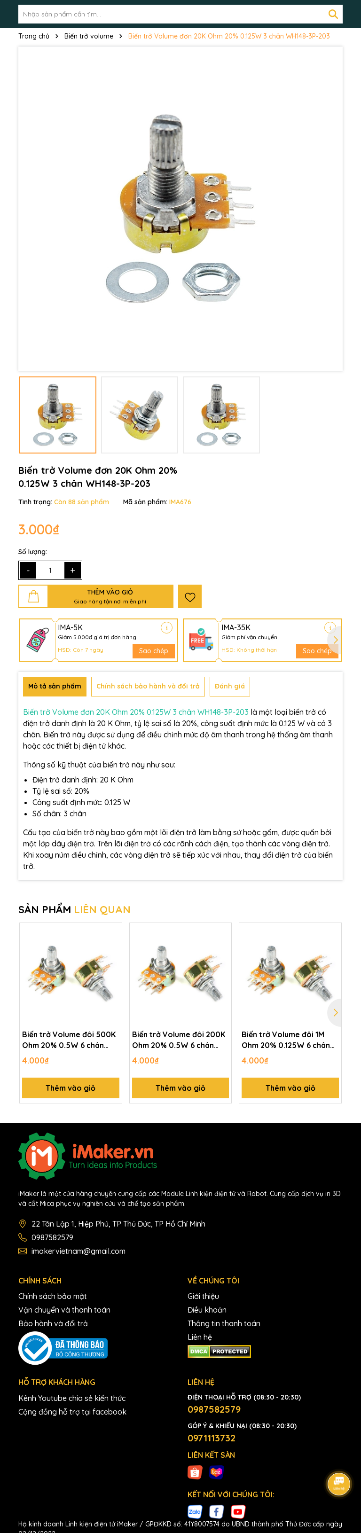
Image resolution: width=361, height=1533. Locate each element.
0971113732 (211, 1438)
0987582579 (52, 1237)
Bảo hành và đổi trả (53, 1323)
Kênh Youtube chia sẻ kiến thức (72, 1398)
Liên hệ (200, 1337)
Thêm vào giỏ (70, 1088)
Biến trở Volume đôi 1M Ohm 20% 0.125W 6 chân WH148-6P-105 (286, 1040)
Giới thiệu (203, 1296)
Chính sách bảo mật (52, 1296)
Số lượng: (32, 552)
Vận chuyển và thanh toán (64, 1309)
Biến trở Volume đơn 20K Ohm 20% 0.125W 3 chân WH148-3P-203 (136, 712)
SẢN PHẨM (74, 909)
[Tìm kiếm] (333, 14)
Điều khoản (207, 1309)
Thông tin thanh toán (224, 1323)
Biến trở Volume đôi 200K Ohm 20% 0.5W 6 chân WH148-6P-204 (178, 1040)
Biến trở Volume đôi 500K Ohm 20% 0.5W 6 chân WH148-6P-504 (69, 1040)
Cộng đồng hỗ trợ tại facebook (72, 1411)
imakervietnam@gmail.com (78, 1251)
